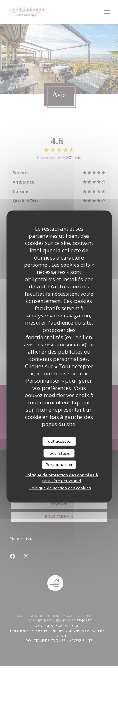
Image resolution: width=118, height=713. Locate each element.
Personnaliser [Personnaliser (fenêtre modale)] (59, 464)
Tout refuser (59, 453)
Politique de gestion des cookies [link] (60, 487)
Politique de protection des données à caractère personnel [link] (61, 477)
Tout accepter (59, 441)
